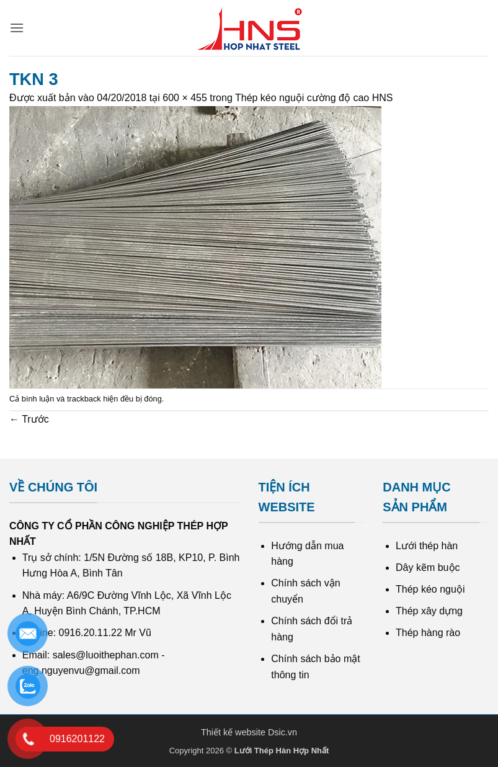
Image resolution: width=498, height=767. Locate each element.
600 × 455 (184, 97)
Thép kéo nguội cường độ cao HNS (314, 97)
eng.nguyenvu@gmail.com (81, 670)
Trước (29, 419)
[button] (16, 27)
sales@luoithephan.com (106, 655)
